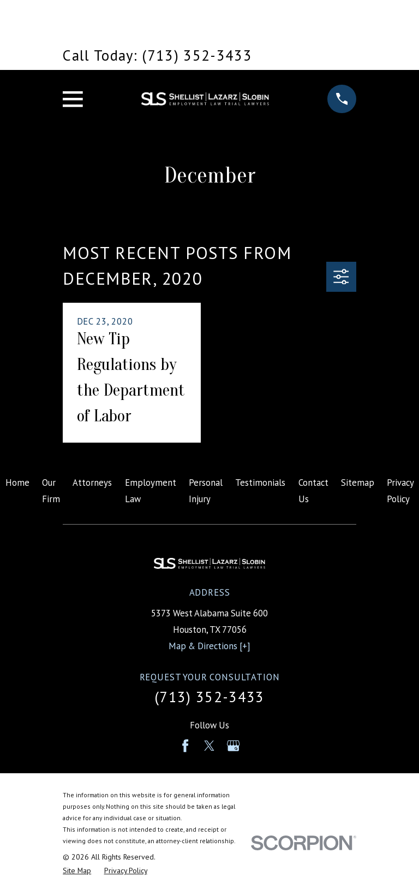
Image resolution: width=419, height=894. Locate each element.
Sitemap (357, 483)
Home (17, 483)
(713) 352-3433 (209, 696)
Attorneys (92, 483)
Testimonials (260, 483)
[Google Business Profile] (233, 745)
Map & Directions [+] (209, 646)
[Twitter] (209, 745)
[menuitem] (77, 871)
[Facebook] (185, 745)
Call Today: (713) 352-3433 (157, 55)
